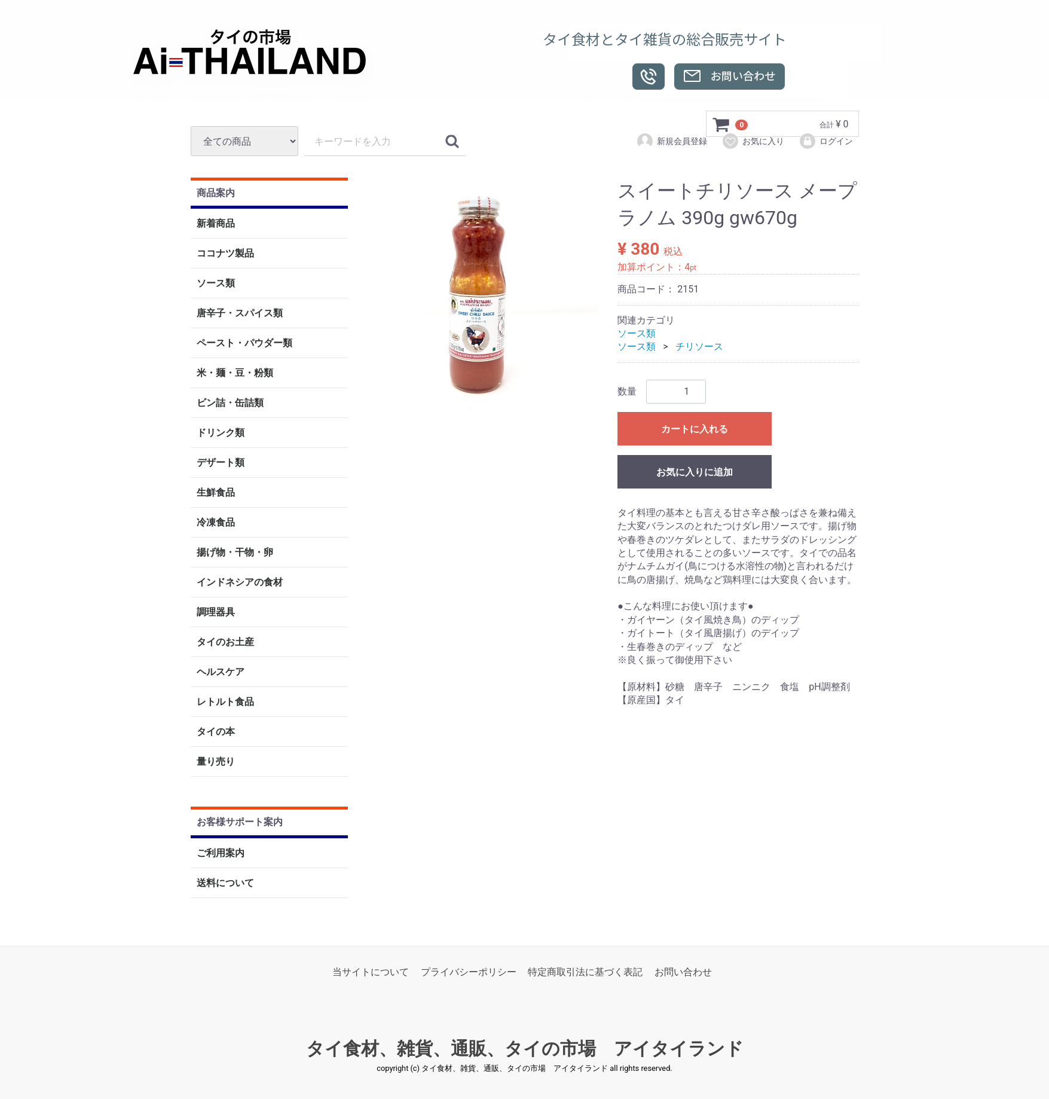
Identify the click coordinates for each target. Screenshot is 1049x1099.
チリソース (699, 347)
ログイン (826, 141)
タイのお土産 (225, 642)
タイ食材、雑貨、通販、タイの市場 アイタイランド (525, 1049)
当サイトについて (370, 972)
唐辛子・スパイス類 (240, 313)
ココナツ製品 (225, 254)
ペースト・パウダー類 (244, 343)
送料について (225, 883)
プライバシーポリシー (468, 972)
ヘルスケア (220, 672)
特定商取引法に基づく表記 (585, 972)
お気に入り (752, 141)
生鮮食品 (216, 493)
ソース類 (216, 283)
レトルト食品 (225, 702)
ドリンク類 (220, 433)
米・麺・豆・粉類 (235, 373)
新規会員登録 (671, 141)
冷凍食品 (216, 523)
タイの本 (216, 732)
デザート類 (220, 463)
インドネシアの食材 (240, 582)
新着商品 (216, 224)
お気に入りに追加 (694, 472)
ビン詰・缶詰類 (230, 403)
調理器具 (216, 612)
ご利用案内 (220, 853)
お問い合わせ (683, 972)
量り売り (216, 762)
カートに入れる (694, 429)
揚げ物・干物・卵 (235, 552)
